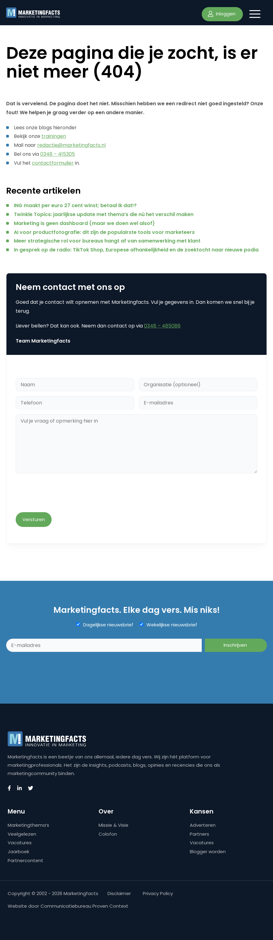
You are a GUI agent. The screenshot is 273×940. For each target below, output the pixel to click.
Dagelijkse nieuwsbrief (108, 625)
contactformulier (53, 163)
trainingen (53, 136)
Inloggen (222, 13)
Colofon (108, 834)
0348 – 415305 (57, 154)
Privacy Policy (158, 893)
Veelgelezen (22, 834)
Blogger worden (208, 851)
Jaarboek (18, 851)
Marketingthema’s (28, 825)
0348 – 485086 (162, 325)
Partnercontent (25, 860)
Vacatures (20, 842)
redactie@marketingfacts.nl (71, 145)
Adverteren (203, 825)
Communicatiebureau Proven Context (84, 906)
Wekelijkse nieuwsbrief (171, 625)
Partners (199, 834)
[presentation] (62, 493)
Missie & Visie (113, 825)
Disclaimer (119, 893)
